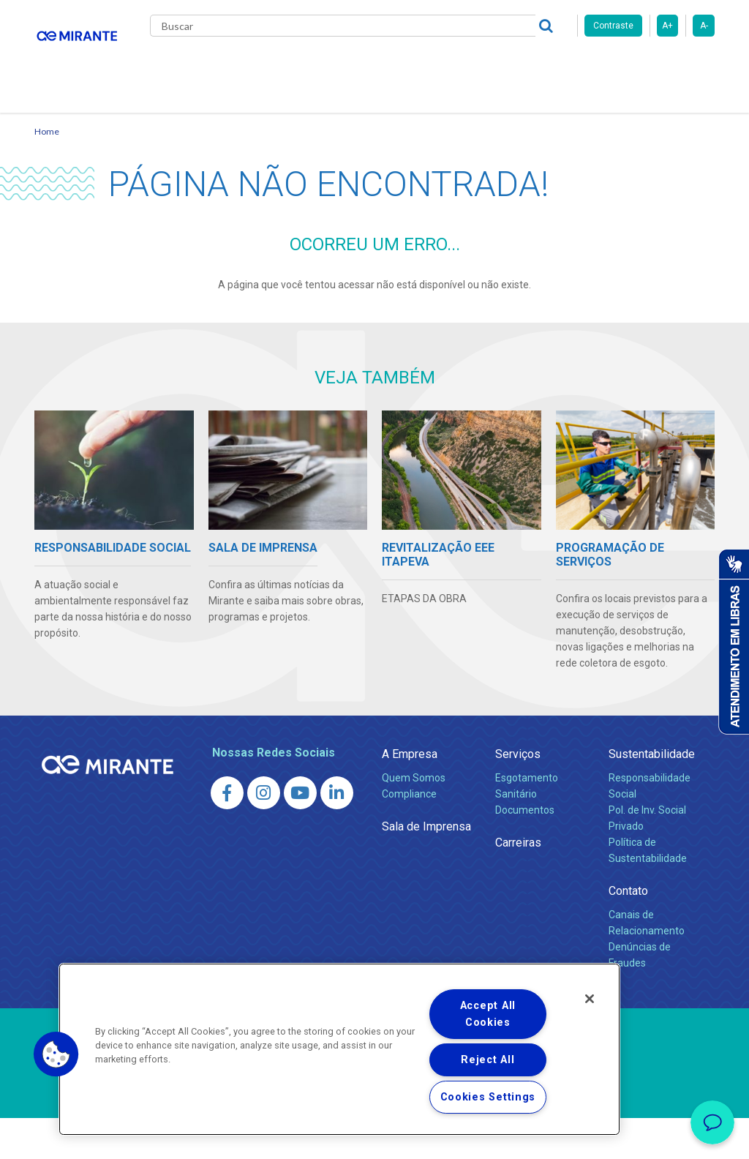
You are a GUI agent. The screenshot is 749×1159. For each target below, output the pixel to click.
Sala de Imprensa (426, 867)
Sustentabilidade (652, 795)
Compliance (409, 835)
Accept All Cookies (488, 1014)
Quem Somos (413, 819)
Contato (183, 124)
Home (46, 172)
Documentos (524, 851)
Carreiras (491, 66)
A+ (667, 25)
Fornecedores (569, 66)
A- (704, 25)
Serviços (518, 795)
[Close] (589, 999)
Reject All (487, 1060)
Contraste (613, 25)
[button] (56, 1054)
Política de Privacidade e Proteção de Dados (374, 1137)
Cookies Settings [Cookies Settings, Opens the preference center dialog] (488, 1097)
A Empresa (409, 795)
